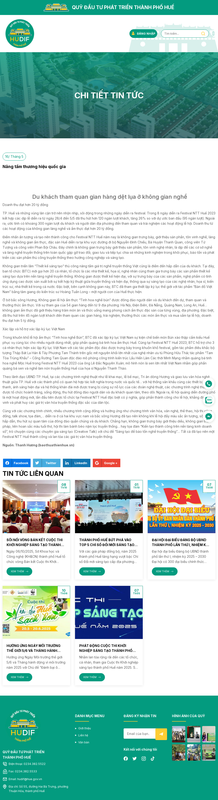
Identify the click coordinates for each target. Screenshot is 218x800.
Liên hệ (83, 735)
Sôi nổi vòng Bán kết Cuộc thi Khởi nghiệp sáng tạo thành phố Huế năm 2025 (35, 545)
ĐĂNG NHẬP (143, 33)
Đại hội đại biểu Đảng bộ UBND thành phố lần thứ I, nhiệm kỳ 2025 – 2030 (180, 545)
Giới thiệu (84, 728)
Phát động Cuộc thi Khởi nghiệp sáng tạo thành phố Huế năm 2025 (105, 650)
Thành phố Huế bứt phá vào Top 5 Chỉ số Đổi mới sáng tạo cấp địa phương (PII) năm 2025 (106, 545)
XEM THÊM (19, 571)
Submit (161, 734)
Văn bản (83, 742)
